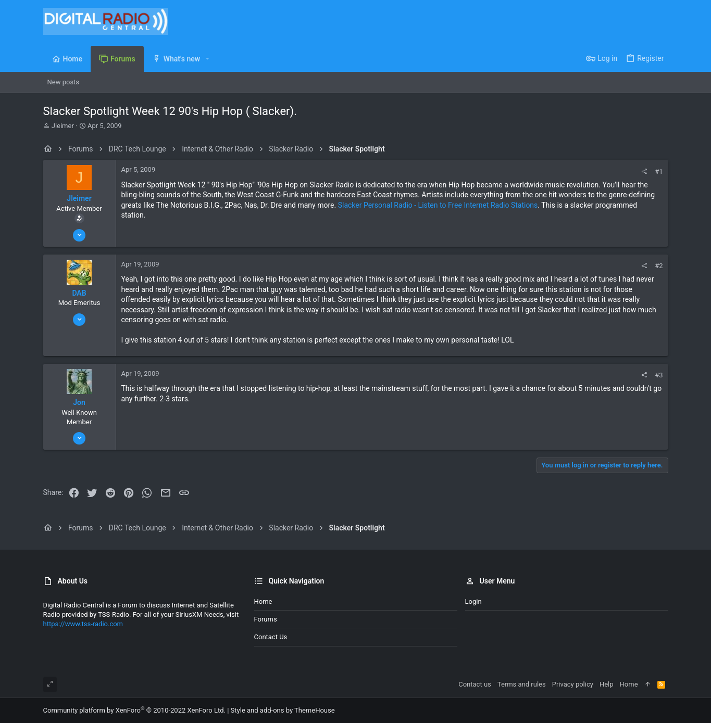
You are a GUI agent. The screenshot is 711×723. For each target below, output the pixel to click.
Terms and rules (521, 684)
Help (607, 684)
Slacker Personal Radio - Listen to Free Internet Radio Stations (438, 205)
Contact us (271, 637)
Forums (265, 619)
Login (473, 601)
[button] (207, 59)
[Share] (644, 171)
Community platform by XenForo (134, 710)
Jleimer (63, 126)
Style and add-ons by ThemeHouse (283, 710)
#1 (659, 171)
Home (263, 601)
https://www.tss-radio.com (83, 624)
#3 (659, 375)
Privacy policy (572, 684)
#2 (659, 266)
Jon (79, 402)
